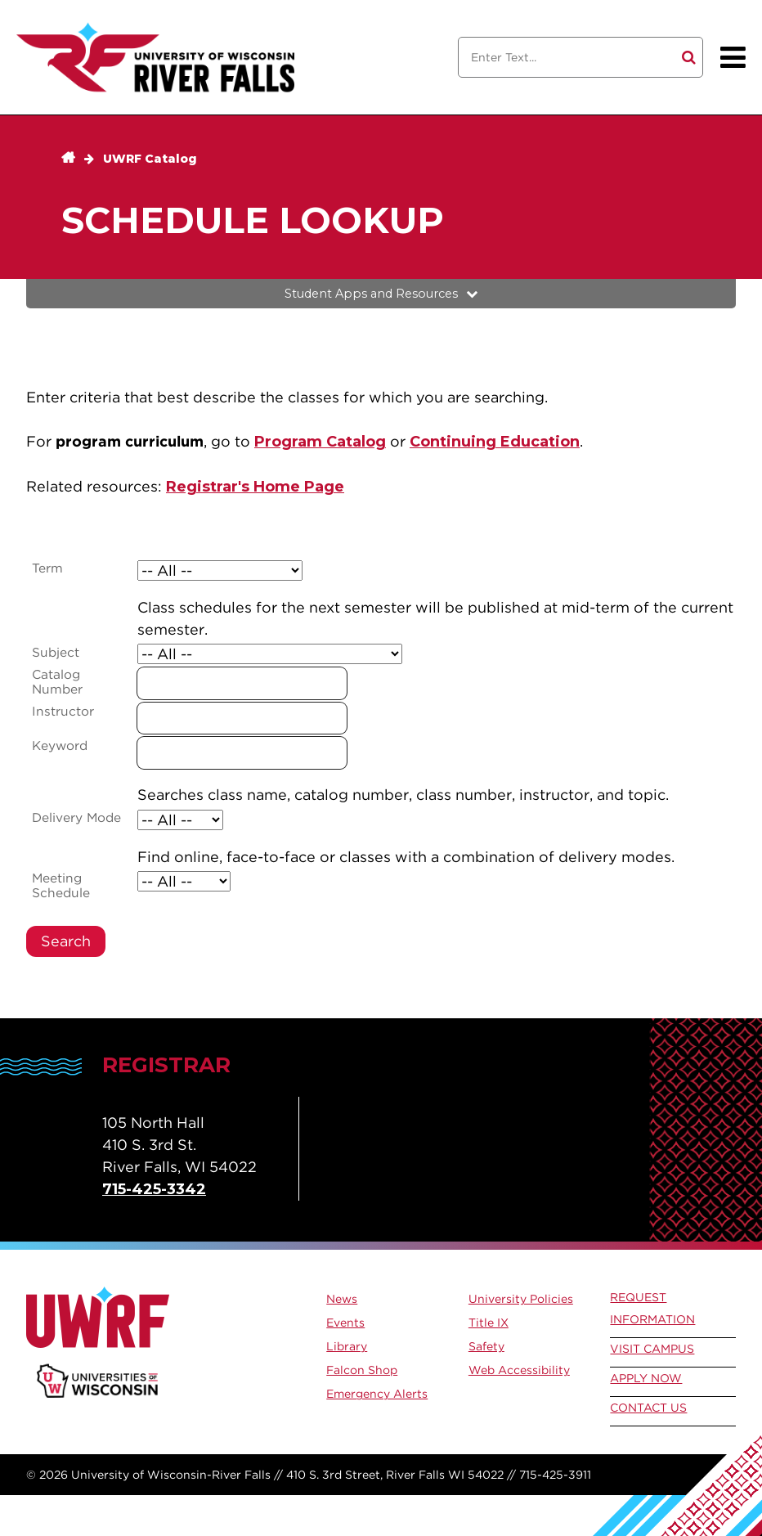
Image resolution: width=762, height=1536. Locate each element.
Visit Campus (652, 1348)
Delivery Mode (76, 818)
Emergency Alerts (377, 1393)
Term (47, 568)
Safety (486, 1346)
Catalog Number (57, 682)
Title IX (488, 1322)
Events (345, 1322)
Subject (55, 652)
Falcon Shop (361, 1370)
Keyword (59, 746)
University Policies (520, 1298)
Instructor (63, 711)
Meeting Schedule (61, 885)
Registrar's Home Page (255, 487)
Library (346, 1346)
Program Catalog (320, 442)
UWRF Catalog (150, 158)
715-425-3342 (154, 1189)
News (341, 1298)
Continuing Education (495, 442)
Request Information (652, 1308)
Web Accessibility (519, 1370)
